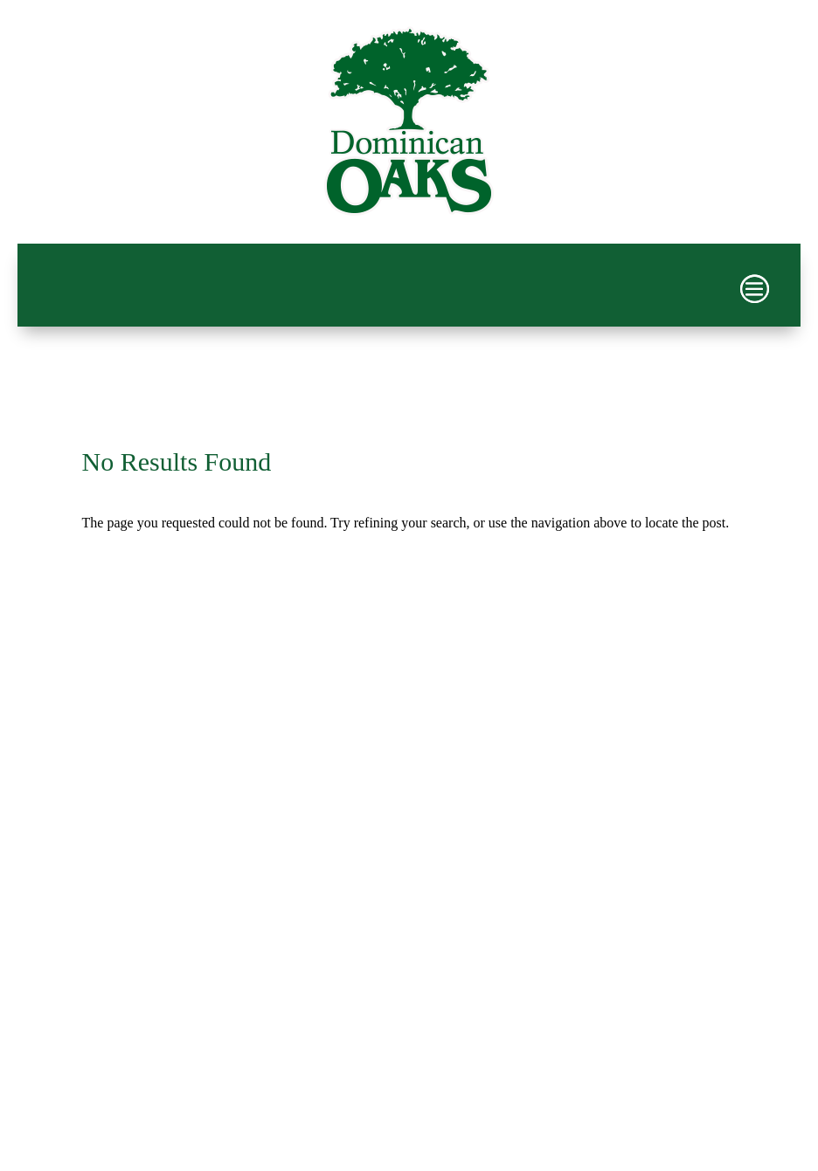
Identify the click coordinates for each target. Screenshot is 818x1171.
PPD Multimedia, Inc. (485, 1067)
